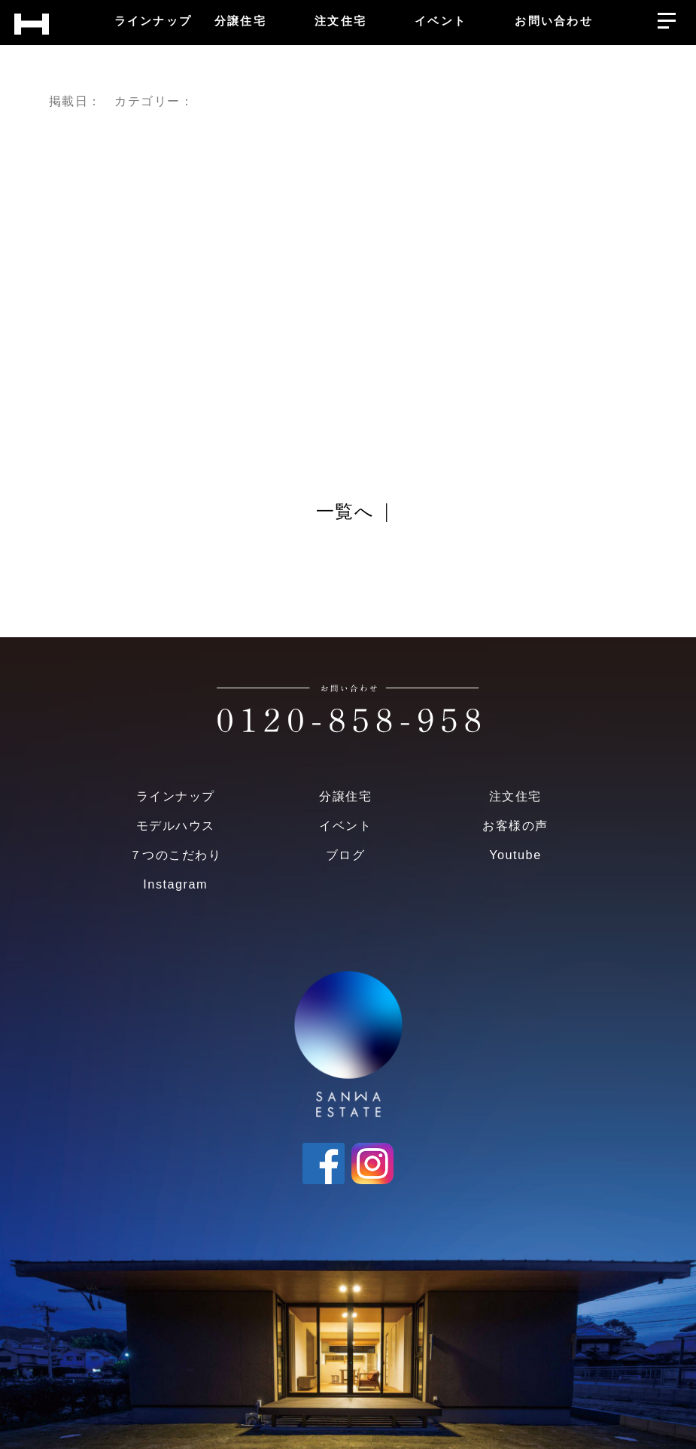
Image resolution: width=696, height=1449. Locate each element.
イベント (345, 825)
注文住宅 (515, 796)
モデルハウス (175, 825)
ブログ (345, 854)
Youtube (515, 854)
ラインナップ (175, 796)
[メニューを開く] (666, 17)
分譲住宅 (345, 796)
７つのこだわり (175, 854)
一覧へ (344, 512)
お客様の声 (515, 825)
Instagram (175, 884)
